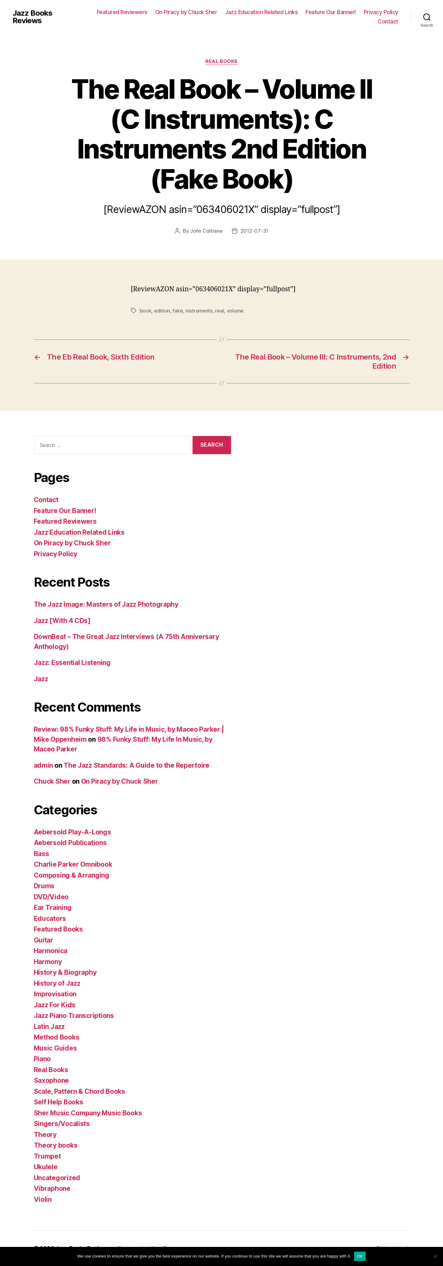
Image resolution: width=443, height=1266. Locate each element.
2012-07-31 (254, 231)
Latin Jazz (49, 1026)
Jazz (41, 679)
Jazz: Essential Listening (72, 663)
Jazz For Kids (55, 1005)
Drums (44, 886)
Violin (43, 1199)
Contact (388, 21)
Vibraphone (52, 1188)
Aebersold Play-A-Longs (72, 832)
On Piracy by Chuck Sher (186, 12)
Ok (360, 1256)
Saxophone (51, 1080)
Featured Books (58, 929)
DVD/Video (51, 897)
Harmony (48, 962)
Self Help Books (58, 1102)
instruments (199, 311)
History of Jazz (57, 983)
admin (43, 765)
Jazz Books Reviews (32, 16)
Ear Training (53, 907)
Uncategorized (57, 1178)
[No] (435, 1256)
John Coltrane (206, 231)
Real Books (221, 61)
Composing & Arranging (71, 875)
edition (162, 311)
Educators (50, 918)
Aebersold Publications (70, 843)
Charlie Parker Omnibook (73, 864)
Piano (42, 1059)
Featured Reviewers (122, 12)
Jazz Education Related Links (261, 12)
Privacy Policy (381, 12)
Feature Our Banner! (331, 12)
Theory (45, 1135)
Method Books (57, 1037)
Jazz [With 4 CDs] (62, 621)
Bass (41, 854)
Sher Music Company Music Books (88, 1113)
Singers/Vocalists (62, 1124)
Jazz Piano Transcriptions (74, 1016)
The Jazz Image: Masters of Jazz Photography (106, 604)
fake (178, 311)
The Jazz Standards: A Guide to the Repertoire (136, 765)
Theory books (56, 1145)
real (219, 311)
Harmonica (51, 951)
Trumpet (47, 1156)
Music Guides (55, 1048)
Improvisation (55, 994)
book (146, 311)
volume (235, 311)
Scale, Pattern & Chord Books (79, 1091)
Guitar (43, 940)
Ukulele (46, 1167)
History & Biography (65, 972)
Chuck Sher (52, 781)
